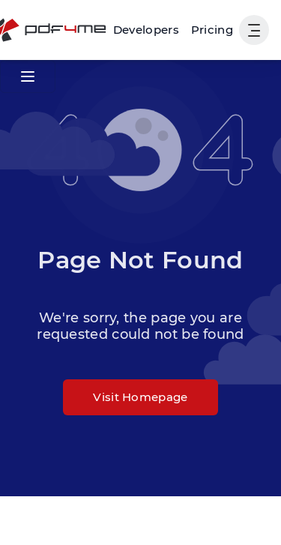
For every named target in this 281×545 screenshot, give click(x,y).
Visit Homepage (140, 397)
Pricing (212, 29)
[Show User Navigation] (254, 30)
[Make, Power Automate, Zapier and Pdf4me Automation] (146, 29)
